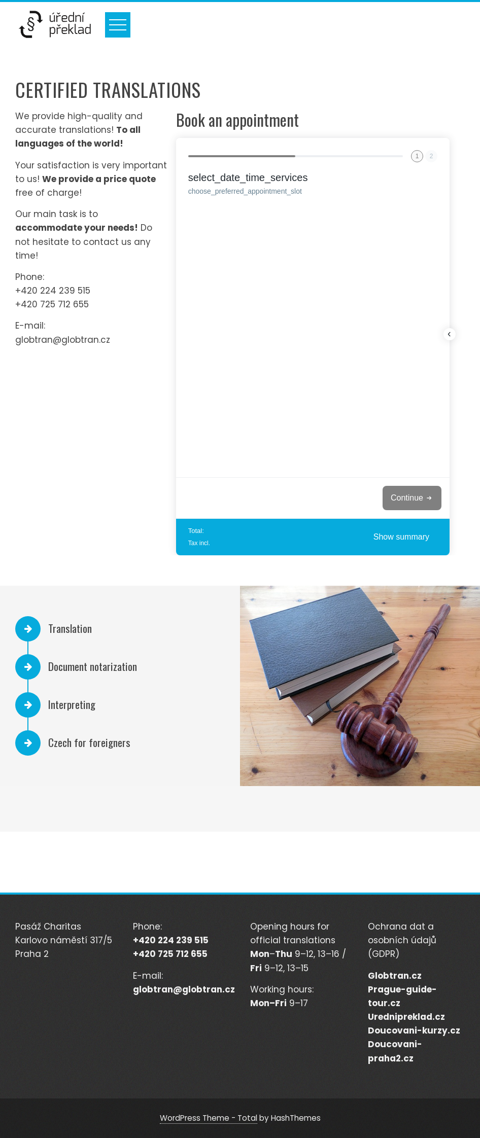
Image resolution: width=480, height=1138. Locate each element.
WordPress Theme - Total (208, 1118)
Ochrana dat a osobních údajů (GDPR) (402, 940)
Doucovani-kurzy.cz (414, 1030)
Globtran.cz (395, 976)
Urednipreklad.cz (406, 1017)
